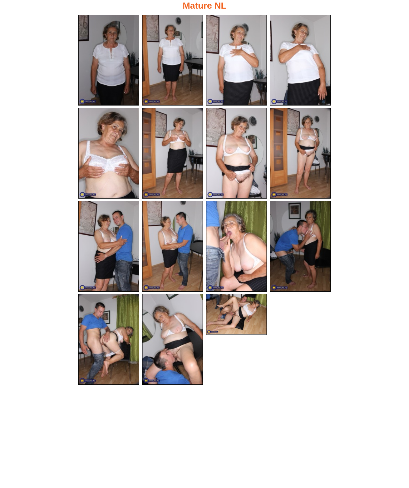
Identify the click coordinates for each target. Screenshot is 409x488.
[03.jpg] (236, 60)
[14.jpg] (172, 339)
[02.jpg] (172, 60)
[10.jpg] (172, 246)
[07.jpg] (236, 153)
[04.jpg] (300, 60)
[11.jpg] (236, 246)
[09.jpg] (108, 246)
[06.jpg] (172, 153)
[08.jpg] (300, 153)
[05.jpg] (108, 153)
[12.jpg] (300, 246)
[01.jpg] (108, 60)
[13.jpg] (108, 339)
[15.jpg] (236, 314)
